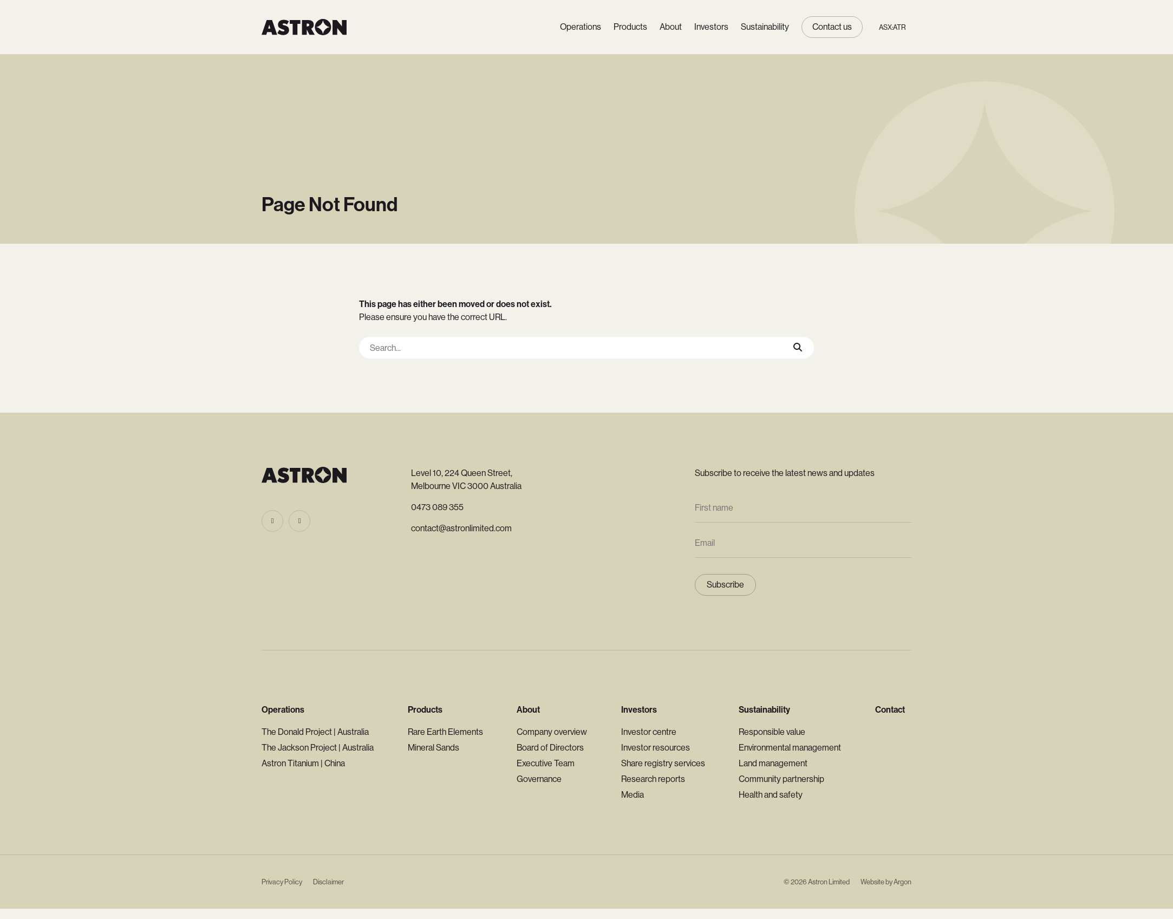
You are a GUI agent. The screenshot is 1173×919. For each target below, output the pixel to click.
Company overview (552, 732)
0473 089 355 (437, 507)
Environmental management (790, 747)
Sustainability (765, 27)
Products (630, 27)
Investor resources (655, 747)
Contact (890, 710)
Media (632, 795)
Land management (773, 763)
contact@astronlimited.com (461, 528)
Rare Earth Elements (445, 732)
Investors (711, 27)
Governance (539, 779)
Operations (580, 27)
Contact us (832, 27)
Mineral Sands (433, 747)
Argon (902, 882)
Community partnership (781, 779)
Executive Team (546, 763)
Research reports (653, 779)
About (671, 27)
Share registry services (663, 763)
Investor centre (648, 732)
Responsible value (772, 732)
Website (872, 882)
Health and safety (771, 795)
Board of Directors (550, 747)
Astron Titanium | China (303, 763)
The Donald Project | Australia (315, 732)
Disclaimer (328, 882)
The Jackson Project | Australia (318, 747)
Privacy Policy (282, 882)
